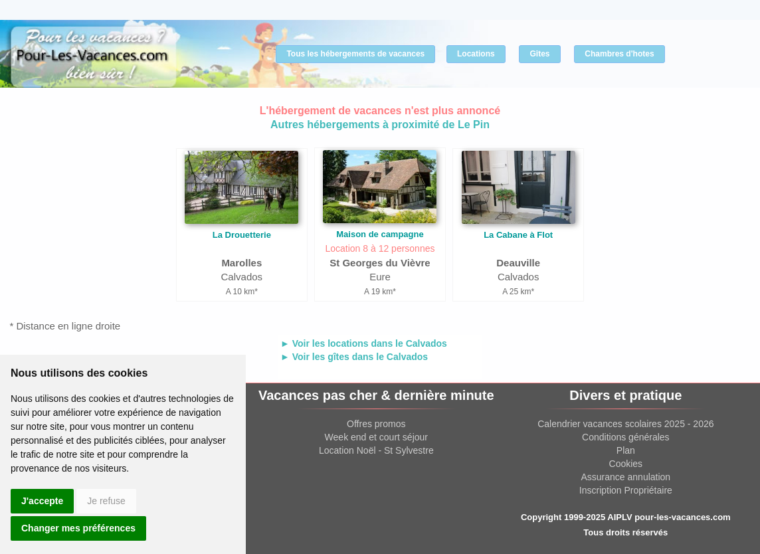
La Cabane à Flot (518, 235)
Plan (626, 450)
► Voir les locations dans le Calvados (363, 343)
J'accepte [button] (42, 501)
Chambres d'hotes (619, 53)
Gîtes (539, 53)
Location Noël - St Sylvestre (376, 450)
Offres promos (376, 423)
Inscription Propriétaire (625, 490)
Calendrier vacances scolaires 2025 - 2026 (625, 423)
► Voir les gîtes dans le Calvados (354, 356)
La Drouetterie (242, 235)
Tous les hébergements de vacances (355, 53)
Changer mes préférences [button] (78, 528)
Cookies (626, 463)
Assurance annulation (626, 477)
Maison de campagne (379, 234)
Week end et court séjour (376, 437)
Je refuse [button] (106, 501)
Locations (476, 53)
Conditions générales (626, 437)
